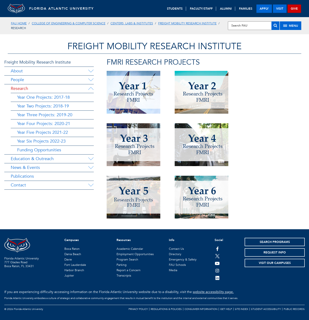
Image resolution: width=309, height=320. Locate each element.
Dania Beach (72, 254)
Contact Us (176, 249)
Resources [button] (124, 240)
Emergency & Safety (183, 259)
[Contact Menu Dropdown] (91, 185)
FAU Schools (177, 265)
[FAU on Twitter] (217, 256)
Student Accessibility (266, 309)
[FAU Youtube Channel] (217, 263)
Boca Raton (72, 249)
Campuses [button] (71, 240)
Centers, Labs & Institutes (132, 23)
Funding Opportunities (39, 150)
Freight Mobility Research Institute (187, 23)
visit (279, 9)
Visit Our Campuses (275, 263)
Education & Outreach (32, 159)
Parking (122, 265)
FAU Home (19, 23)
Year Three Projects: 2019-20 (44, 115)
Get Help (226, 309)
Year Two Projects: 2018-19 (43, 106)
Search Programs (275, 242)
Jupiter (69, 276)
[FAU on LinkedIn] (217, 278)
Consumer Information (201, 309)
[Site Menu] (290, 25)
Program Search (127, 259)
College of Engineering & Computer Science (68, 23)
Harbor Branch (74, 270)
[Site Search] (253, 25)
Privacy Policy (138, 309)
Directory (175, 254)
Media (173, 270)
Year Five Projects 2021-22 (42, 132)
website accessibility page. (213, 292)
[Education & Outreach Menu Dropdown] (91, 159)
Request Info (275, 252)
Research (19, 88)
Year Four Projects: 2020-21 (43, 124)
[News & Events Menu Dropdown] (91, 167)
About (17, 71)
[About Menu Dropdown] (91, 71)
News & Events (25, 167)
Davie (68, 259)
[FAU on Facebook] (217, 249)
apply (264, 9)
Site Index (241, 309)
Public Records (294, 309)
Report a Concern (129, 270)
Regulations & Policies (166, 309)
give (294, 9)
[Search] (275, 25)
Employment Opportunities (135, 254)
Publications (22, 176)
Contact (18, 185)
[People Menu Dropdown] (91, 80)
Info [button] (171, 240)
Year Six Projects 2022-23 (41, 141)
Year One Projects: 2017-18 (43, 97)
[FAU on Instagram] (217, 270)
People (17, 80)
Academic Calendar (130, 249)
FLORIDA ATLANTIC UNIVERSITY (61, 8)
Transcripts (124, 276)
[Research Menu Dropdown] (91, 88)
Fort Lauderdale (75, 265)
